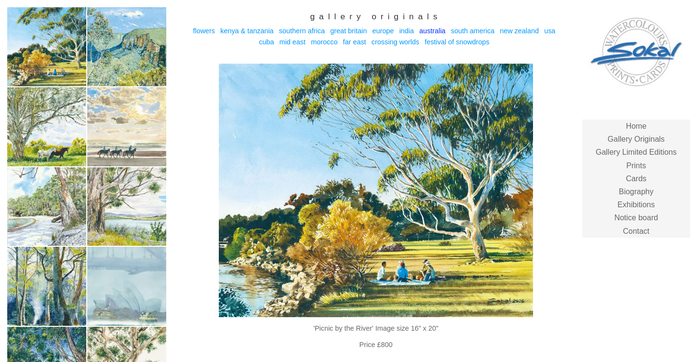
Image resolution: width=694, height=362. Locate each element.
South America (472, 31)
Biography (636, 192)
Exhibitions (635, 205)
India (406, 31)
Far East (354, 42)
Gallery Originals (636, 139)
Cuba (266, 42)
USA (549, 31)
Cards (636, 178)
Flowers (204, 31)
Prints (636, 165)
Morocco (324, 42)
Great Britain (348, 31)
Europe (383, 31)
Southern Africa (302, 31)
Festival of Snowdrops (457, 42)
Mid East (293, 42)
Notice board (636, 218)
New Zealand (519, 31)
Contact (636, 231)
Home (636, 126)
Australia (432, 31)
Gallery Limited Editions (636, 152)
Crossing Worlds (395, 42)
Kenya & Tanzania (246, 31)
